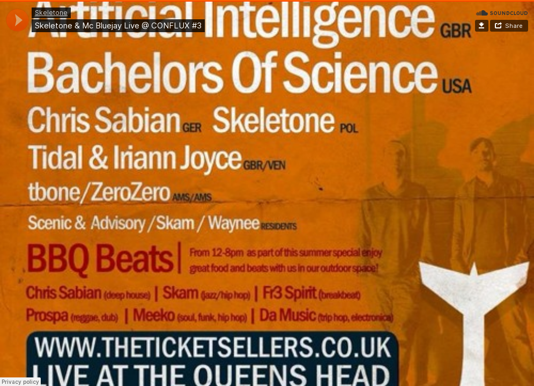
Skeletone (51, 13)
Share (514, 25)
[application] (17, 20)
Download (481, 26)
